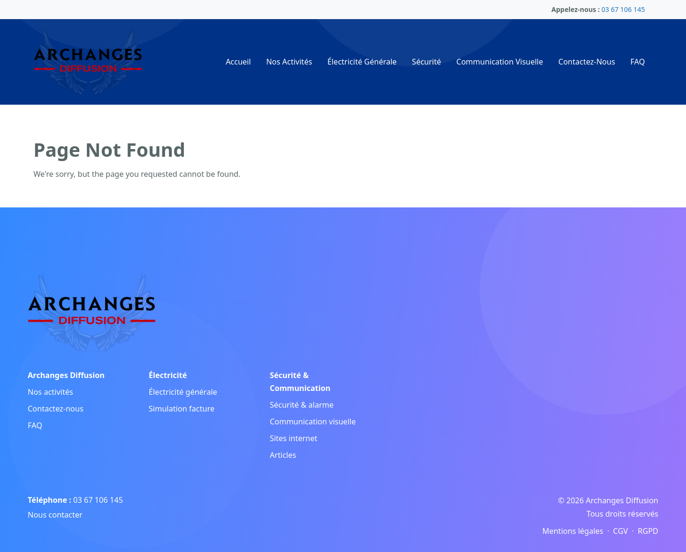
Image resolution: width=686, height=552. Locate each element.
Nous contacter (55, 514)
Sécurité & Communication (300, 381)
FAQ (638, 61)
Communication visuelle (313, 421)
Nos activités (50, 392)
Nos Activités (289, 61)
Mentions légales (572, 531)
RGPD (648, 531)
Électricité (168, 375)
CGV (620, 531)
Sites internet (294, 438)
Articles (283, 455)
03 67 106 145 (98, 500)
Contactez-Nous (586, 61)
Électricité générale (183, 392)
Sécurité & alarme (302, 405)
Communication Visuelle (499, 61)
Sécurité (426, 61)
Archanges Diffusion (66, 375)
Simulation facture (181, 408)
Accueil (238, 61)
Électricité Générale (362, 61)
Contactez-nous (56, 408)
